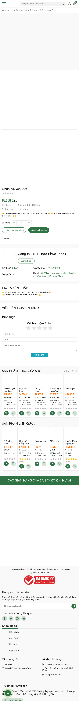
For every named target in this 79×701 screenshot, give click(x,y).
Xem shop (26, 261)
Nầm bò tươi (8, 442)
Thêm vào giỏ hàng (14, 230)
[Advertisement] (26, 43)
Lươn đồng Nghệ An (71, 442)
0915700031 (54, 268)
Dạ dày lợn (40, 441)
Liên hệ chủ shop (39, 230)
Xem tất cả (70, 371)
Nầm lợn (54, 441)
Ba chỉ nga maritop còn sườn (9, 390)
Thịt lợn (36, 205)
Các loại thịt (24, 205)
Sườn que (70, 388)
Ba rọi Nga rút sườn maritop (55, 390)
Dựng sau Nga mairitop (39, 390)
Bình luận (39, 355)
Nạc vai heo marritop (23, 390)
